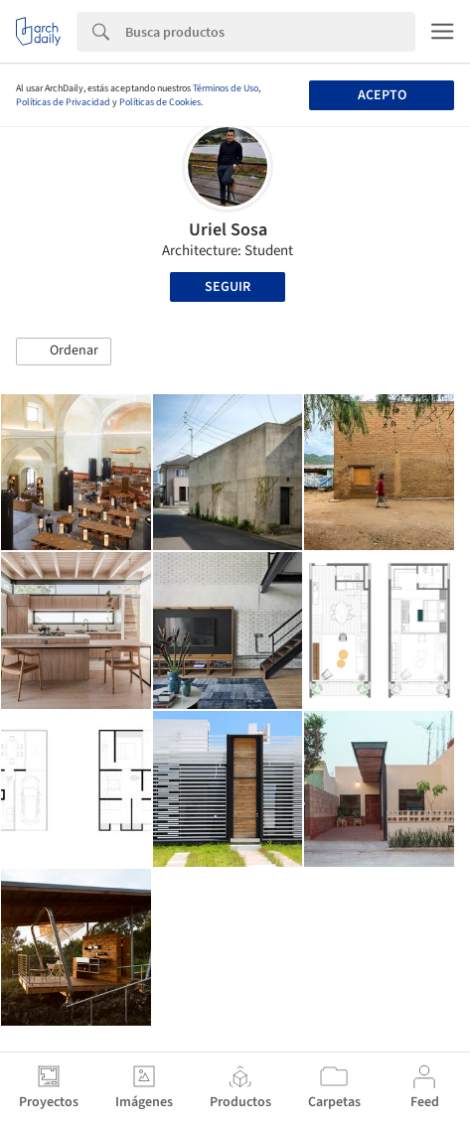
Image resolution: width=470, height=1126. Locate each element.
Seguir (227, 287)
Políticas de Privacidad (63, 102)
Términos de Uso (225, 88)
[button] (63, 351)
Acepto (382, 95)
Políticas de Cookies (160, 102)
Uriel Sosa (228, 229)
